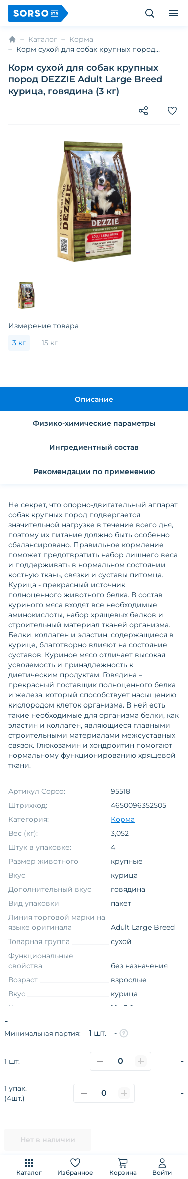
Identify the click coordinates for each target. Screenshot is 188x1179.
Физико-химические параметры (94, 423)
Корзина (123, 1166)
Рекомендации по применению (94, 471)
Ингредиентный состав (94, 447)
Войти (162, 1166)
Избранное (75, 1166)
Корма (81, 39)
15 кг (50, 342)
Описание (94, 399)
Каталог (29, 1166)
